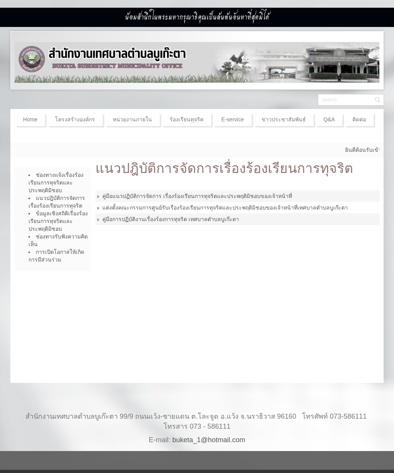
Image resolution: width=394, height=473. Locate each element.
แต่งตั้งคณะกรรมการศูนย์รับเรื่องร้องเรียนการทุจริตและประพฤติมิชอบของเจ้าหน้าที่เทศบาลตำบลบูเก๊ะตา (225, 208)
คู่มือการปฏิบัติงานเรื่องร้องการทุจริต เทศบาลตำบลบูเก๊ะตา (170, 219)
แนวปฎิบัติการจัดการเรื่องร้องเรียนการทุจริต (224, 168)
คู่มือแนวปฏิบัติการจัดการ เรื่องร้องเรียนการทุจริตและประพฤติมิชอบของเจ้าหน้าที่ (197, 196)
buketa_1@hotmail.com (208, 440)
